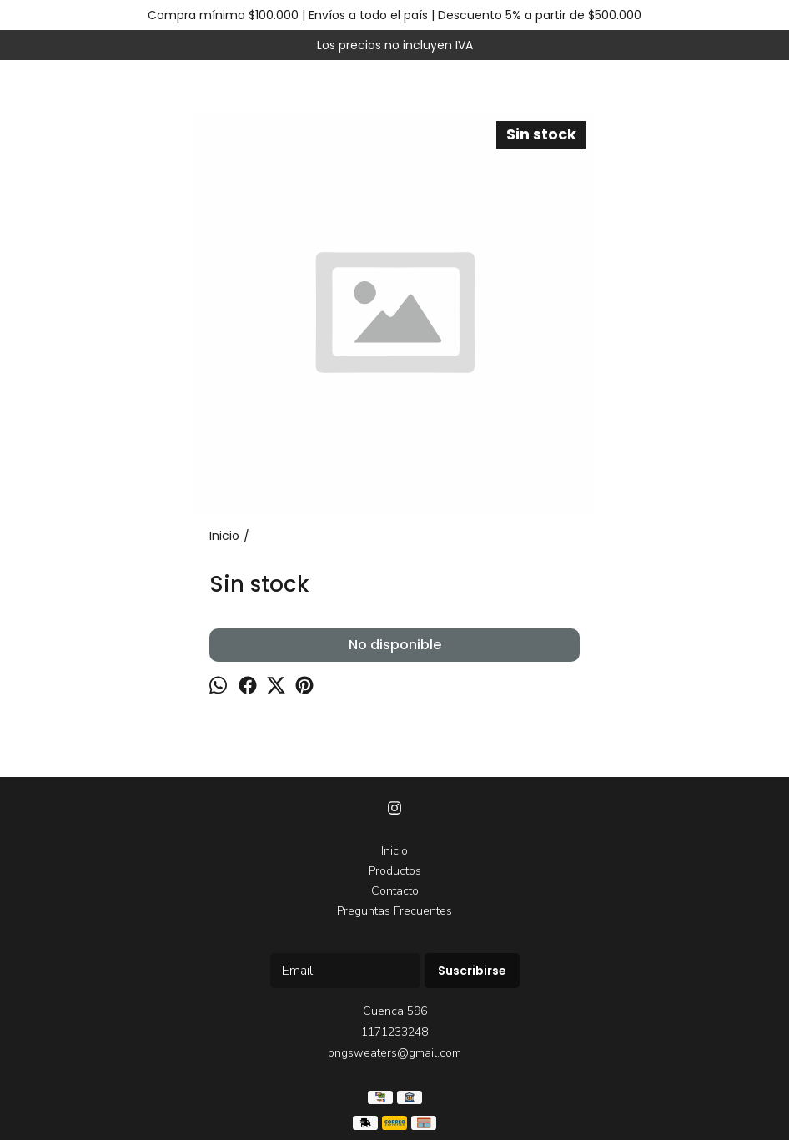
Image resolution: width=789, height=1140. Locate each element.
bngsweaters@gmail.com (394, 1053)
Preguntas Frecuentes (394, 911)
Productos (395, 871)
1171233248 (394, 1032)
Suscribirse (472, 970)
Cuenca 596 (395, 1011)
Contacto (395, 891)
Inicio (394, 851)
